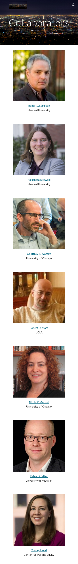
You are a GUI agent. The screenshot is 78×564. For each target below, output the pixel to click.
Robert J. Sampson (39, 105)
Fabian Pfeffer (39, 476)
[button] (4, 5)
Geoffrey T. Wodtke (39, 253)
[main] (39, 22)
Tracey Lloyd (39, 550)
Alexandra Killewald (39, 179)
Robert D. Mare (39, 327)
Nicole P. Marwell (39, 402)
